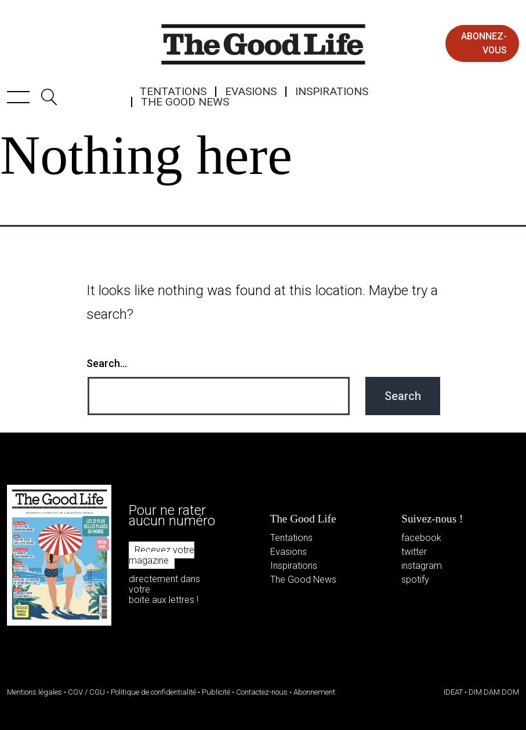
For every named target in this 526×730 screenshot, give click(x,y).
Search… (106, 363)
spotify (415, 579)
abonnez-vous (484, 43)
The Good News (185, 102)
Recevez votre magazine (161, 555)
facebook (421, 537)
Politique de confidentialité (153, 692)
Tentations (173, 91)
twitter (414, 551)
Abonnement (314, 692)
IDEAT (453, 692)
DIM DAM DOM (494, 692)
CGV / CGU (86, 692)
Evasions (251, 91)
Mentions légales (34, 692)
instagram (421, 565)
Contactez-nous (262, 692)
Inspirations (331, 91)
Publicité (216, 692)
